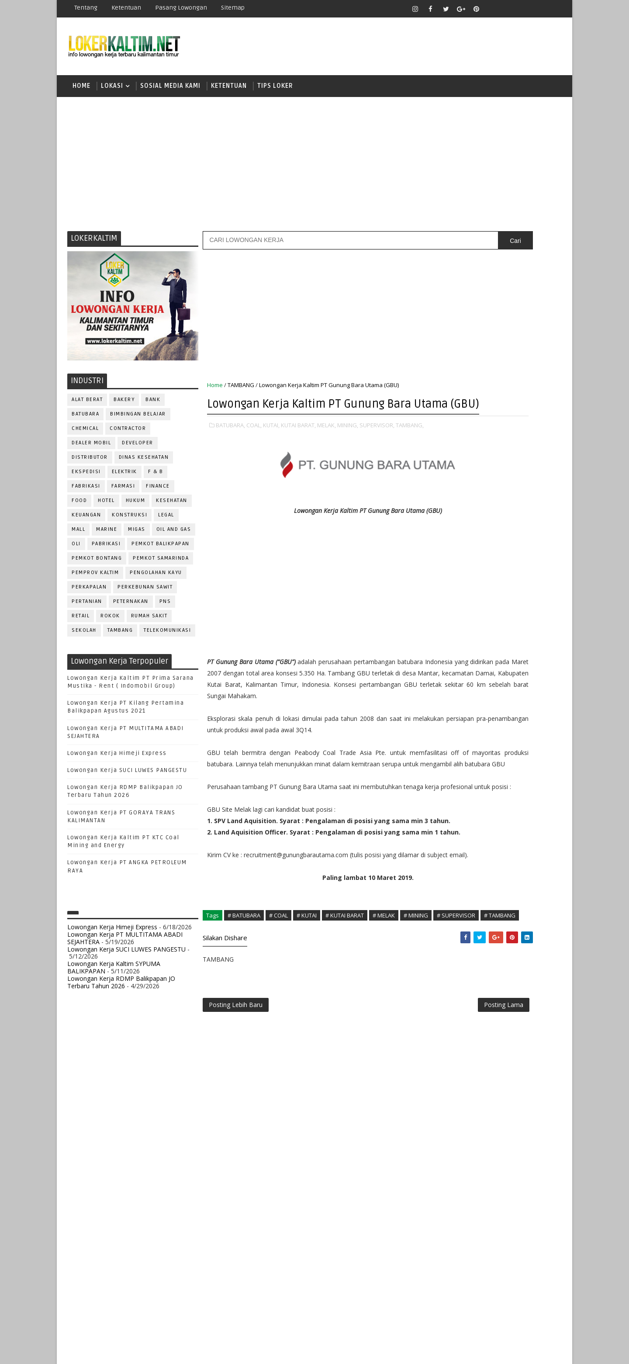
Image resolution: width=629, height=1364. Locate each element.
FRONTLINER (452, 782)
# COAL (279, 1040)
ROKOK (111, 623)
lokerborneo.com (365, 1351)
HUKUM (136, 507)
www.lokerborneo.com (462, 1016)
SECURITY (448, 926)
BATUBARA (86, 421)
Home (82, 89)
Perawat (447, 882)
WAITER (444, 969)
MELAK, (327, 450)
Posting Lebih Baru (236, 1144)
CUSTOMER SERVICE (462, 738)
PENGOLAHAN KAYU (156, 579)
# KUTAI (307, 1040)
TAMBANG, (221, 459)
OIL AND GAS (174, 536)
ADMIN (444, 709)
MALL (79, 536)
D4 (443, 556)
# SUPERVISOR (251, 1050)
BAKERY (124, 406)
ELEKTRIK (125, 478)
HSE (533, 782)
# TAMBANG (294, 1050)
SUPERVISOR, (377, 450)
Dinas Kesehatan (144, 464)
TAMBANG (121, 637)
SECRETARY (510, 911)
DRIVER (521, 753)
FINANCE (158, 493)
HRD (511, 782)
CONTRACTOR (128, 435)
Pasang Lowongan (181, 7)
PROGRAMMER (454, 854)
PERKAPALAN (89, 594)
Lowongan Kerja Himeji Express (117, 760)
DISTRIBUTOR (90, 464)
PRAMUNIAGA (535, 839)
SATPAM (473, 911)
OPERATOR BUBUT (498, 825)
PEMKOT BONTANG (97, 565)
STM (446, 662)
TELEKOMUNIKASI (167, 637)
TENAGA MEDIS (454, 955)
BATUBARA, (230, 450)
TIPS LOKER (276, 89)
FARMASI (124, 493)
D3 (443, 540)
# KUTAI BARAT (345, 1040)
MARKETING (450, 810)
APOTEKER (519, 709)
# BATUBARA (244, 1040)
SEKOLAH (84, 637)
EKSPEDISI (86, 478)
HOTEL (106, 507)
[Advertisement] (314, 168)
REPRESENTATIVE (458, 897)
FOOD (79, 507)
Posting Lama (396, 1144)
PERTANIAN (87, 608)
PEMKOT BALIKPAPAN (161, 550)
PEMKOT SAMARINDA (161, 565)
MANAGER (518, 796)
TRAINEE (496, 955)
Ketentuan (127, 7)
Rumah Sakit (149, 623)
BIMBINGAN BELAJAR (138, 421)
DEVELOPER (138, 450)
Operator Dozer (459, 839)
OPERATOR (449, 825)
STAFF (443, 940)
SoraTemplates (122, 1351)
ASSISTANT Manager (463, 724)
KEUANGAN (86, 522)
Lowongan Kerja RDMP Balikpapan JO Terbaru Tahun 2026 (122, 989)
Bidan (511, 724)
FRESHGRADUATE (466, 571)
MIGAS (137, 536)
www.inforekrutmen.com (465, 1023)
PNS (166, 608)
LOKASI (112, 89)
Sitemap (233, 7)
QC (474, 882)
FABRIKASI (86, 493)
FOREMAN (532, 767)
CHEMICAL (85, 435)
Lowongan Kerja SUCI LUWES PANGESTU (127, 777)
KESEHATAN (172, 507)
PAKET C (452, 586)
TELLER (511, 940)
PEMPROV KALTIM (95, 579)
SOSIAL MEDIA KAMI (171, 89)
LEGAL (167, 522)
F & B (156, 478)
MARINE (107, 536)
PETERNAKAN (131, 608)
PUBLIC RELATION (459, 868)
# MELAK (384, 1040)
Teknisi (530, 955)
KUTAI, (271, 450)
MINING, (348, 450)
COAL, (254, 450)
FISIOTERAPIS (489, 767)
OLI (76, 550)
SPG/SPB (528, 926)
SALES (443, 911)
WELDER (476, 969)
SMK (446, 632)
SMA (446, 616)
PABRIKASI (106, 550)
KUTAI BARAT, (298, 450)
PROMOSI (497, 854)
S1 (442, 601)
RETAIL (81, 623)
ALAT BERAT (87, 406)
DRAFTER (489, 753)
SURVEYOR (476, 940)
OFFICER (524, 810)
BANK (153, 406)
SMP (446, 647)
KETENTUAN (229, 89)
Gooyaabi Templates (222, 1351)
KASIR (486, 796)
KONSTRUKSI (130, 522)
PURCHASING (511, 868)
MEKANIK (489, 810)
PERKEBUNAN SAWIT (145, 594)
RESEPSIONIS (510, 897)
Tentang (86, 7)
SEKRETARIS (488, 926)
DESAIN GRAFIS (521, 738)
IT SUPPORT (451, 796)
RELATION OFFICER (515, 882)
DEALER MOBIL (91, 450)
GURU (487, 782)
